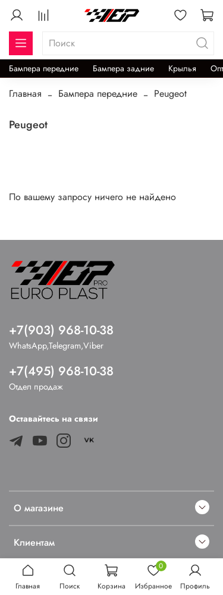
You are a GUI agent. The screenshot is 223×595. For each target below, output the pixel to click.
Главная (25, 93)
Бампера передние (43, 68)
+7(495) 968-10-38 (61, 371)
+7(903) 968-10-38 (61, 330)
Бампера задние (123, 68)
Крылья (182, 68)
